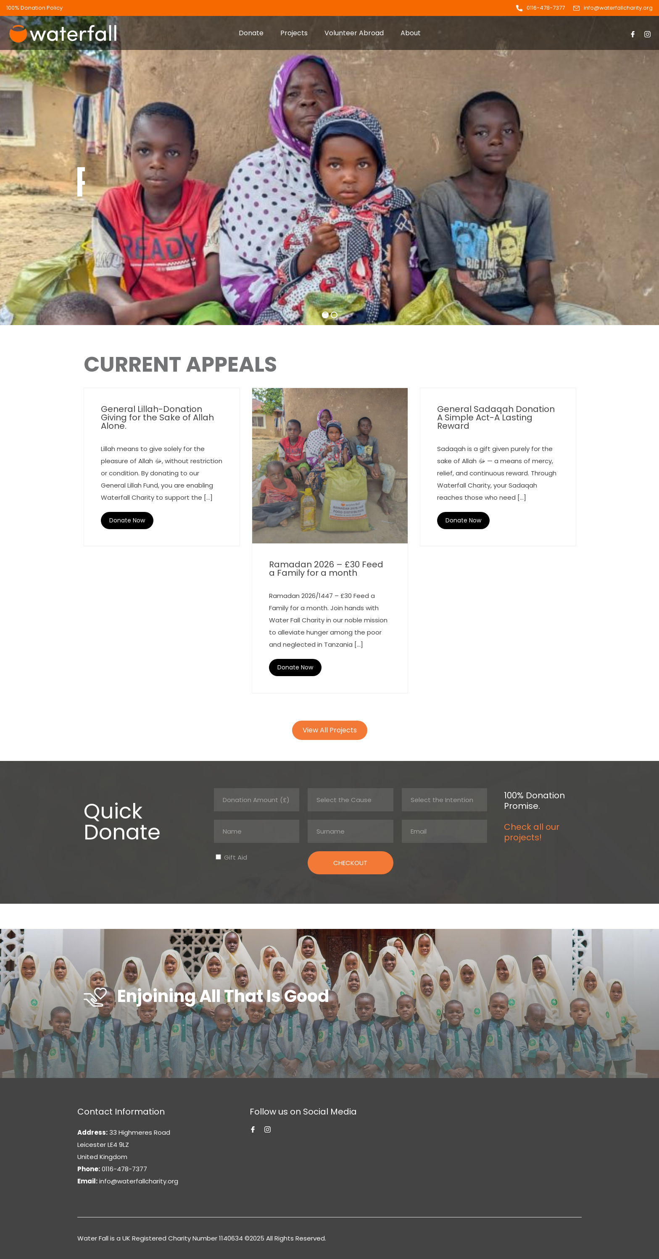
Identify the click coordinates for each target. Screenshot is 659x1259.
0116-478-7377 (546, 8)
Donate (251, 33)
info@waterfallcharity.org (618, 8)
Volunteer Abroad (354, 33)
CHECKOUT (350, 862)
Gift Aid (234, 857)
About (411, 33)
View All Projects (330, 730)
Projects (294, 33)
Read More (127, 520)
